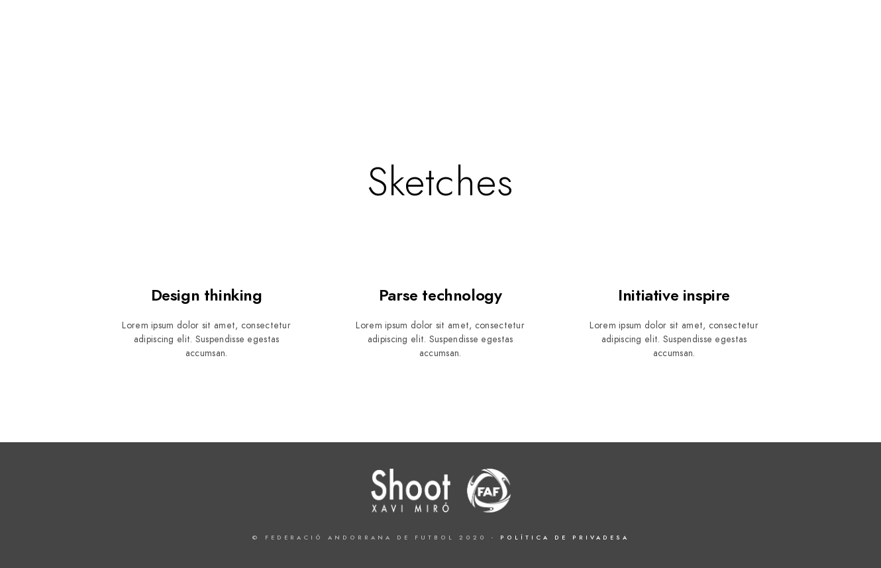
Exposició (740, 54)
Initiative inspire (674, 295)
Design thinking (206, 295)
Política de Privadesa (564, 538)
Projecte (630, 54)
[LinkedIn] (806, 27)
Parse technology (440, 295)
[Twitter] (783, 27)
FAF (685, 54)
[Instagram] (830, 27)
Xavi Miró (811, 54)
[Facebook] (759, 27)
